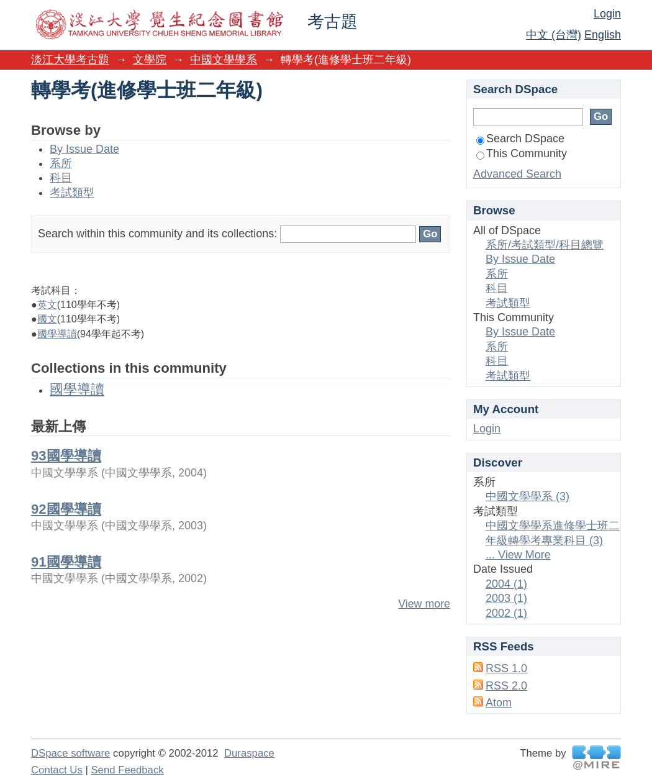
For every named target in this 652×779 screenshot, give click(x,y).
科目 (61, 177)
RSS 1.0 (506, 668)
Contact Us (57, 770)
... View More (518, 555)
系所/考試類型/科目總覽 (545, 245)
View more (424, 604)
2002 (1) (506, 613)
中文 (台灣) (553, 35)
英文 (47, 304)
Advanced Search (517, 174)
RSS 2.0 (506, 686)
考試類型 (72, 192)
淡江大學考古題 (70, 59)
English (602, 35)
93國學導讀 (66, 455)
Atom (499, 702)
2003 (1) (506, 598)
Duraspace (249, 753)
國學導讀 (57, 334)
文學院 (149, 59)
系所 (61, 163)
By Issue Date (84, 149)
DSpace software (70, 753)
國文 (47, 319)
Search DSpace (520, 138)
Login (607, 13)
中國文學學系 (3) (527, 496)
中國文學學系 (223, 59)
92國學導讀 (66, 509)
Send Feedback (127, 770)
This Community (521, 153)
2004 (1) (506, 584)
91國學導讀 (66, 562)
